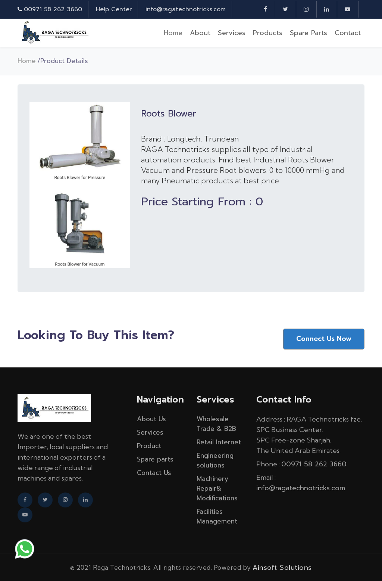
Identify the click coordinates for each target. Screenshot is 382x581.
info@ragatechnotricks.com (185, 9)
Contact (348, 33)
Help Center (114, 9)
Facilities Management (217, 515)
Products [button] (267, 33)
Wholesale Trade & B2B (216, 423)
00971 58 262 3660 (53, 9)
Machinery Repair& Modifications (217, 487)
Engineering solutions (215, 459)
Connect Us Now (323, 338)
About (200, 33)
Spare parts (308, 33)
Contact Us (154, 472)
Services (231, 33)
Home (173, 33)
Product (149, 445)
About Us (151, 418)
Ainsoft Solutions (282, 567)
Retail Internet (219, 441)
